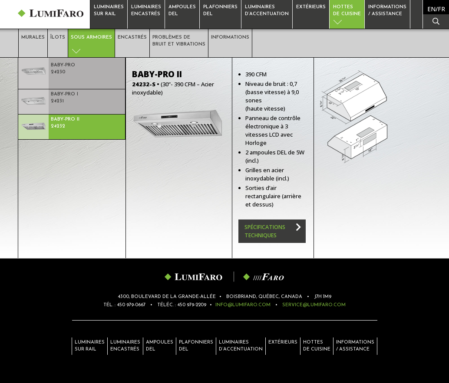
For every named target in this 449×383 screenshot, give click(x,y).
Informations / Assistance (387, 10)
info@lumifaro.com (243, 305)
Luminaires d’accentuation (267, 10)
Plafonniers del (196, 346)
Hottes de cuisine (316, 346)
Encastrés (132, 37)
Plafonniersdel (220, 10)
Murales (33, 37)
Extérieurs (311, 7)
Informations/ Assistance (355, 346)
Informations (230, 37)
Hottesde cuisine (347, 10)
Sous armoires (91, 37)
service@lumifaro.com (314, 305)
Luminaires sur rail (109, 10)
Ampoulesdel (182, 10)
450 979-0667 (131, 305)
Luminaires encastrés (146, 10)
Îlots (57, 37)
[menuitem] (436, 9)
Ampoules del (159, 346)
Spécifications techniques (264, 231)
